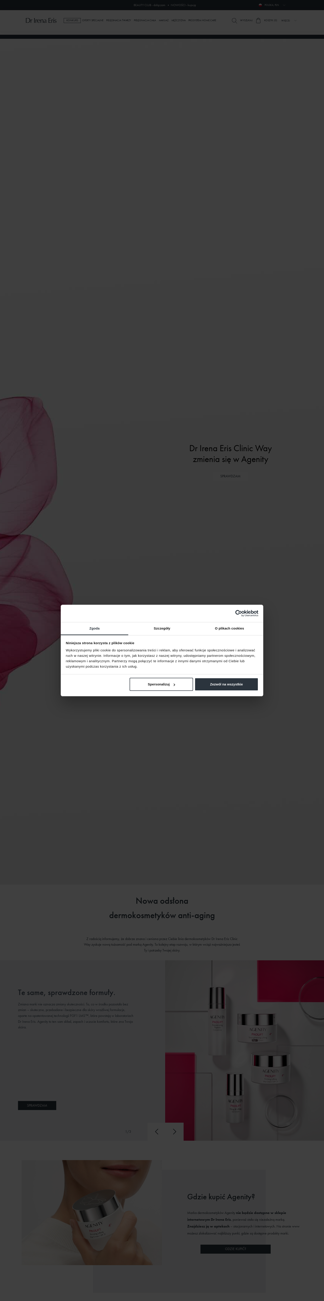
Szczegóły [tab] (162, 628)
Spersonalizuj (161, 684)
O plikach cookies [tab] (229, 628)
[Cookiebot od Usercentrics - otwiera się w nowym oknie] (238, 613)
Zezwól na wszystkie (226, 684)
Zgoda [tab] (94, 628)
